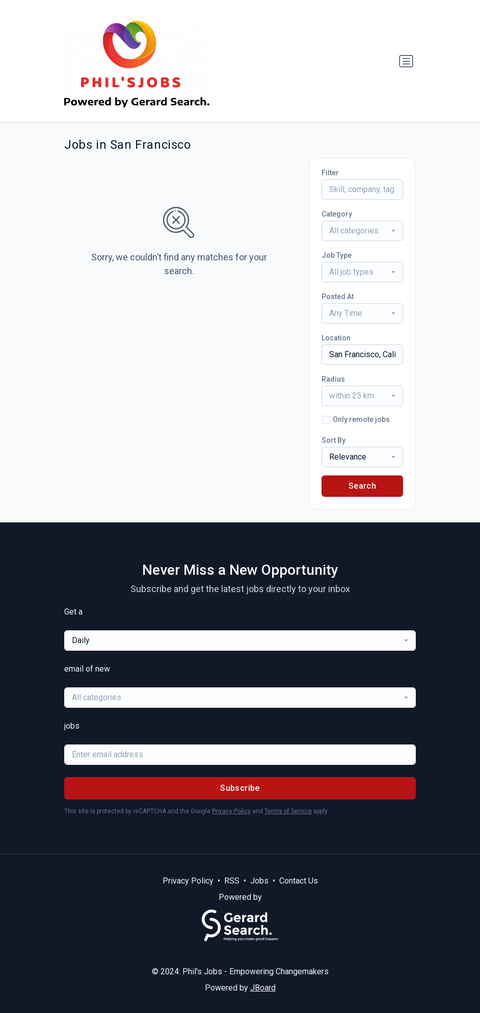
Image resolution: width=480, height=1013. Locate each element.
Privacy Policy (231, 811)
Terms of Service (288, 811)
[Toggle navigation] (406, 61)
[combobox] (362, 231)
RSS (231, 881)
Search (362, 486)
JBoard (263, 988)
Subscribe (240, 788)
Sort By (333, 440)
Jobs (259, 881)
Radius (333, 379)
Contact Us (298, 881)
